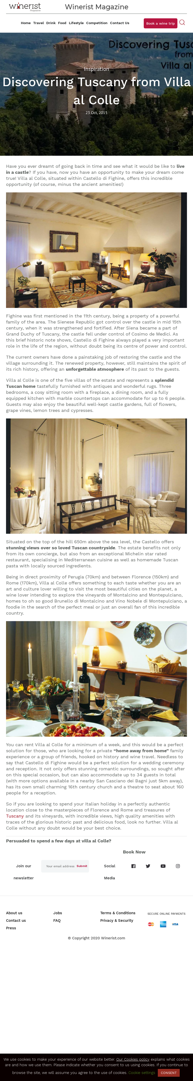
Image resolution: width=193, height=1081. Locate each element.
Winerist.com (113, 938)
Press (11, 928)
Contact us (16, 920)
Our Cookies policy (133, 1059)
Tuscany (15, 816)
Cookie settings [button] (141, 1072)
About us (14, 913)
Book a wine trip (160, 23)
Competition (97, 23)
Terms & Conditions (117, 913)
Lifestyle (76, 23)
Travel (38, 23)
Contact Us (119, 23)
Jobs (57, 913)
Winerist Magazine (96, 7)
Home (26, 23)
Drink (51, 23)
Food (62, 23)
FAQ (57, 920)
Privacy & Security (116, 920)
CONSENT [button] (169, 1073)
